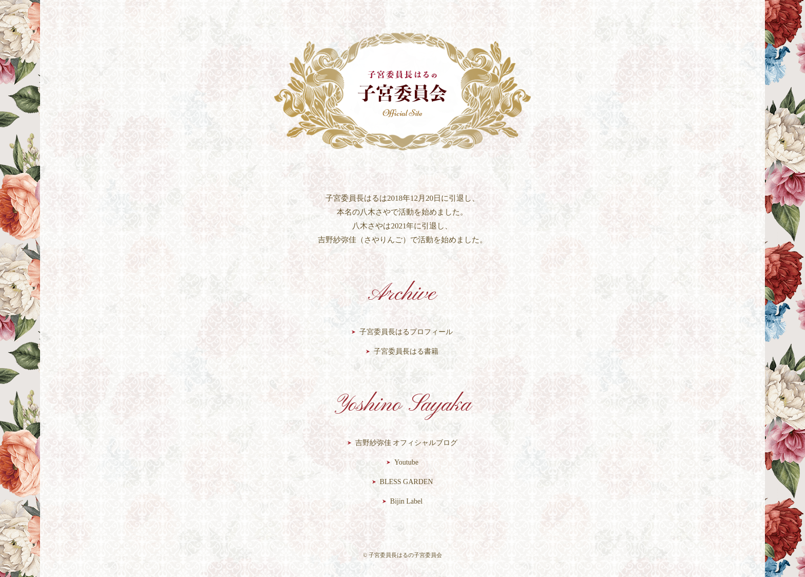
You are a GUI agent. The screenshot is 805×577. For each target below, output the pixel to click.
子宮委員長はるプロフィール (406, 332)
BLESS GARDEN (406, 482)
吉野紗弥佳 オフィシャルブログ (406, 443)
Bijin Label (406, 501)
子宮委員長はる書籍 (406, 351)
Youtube (406, 462)
